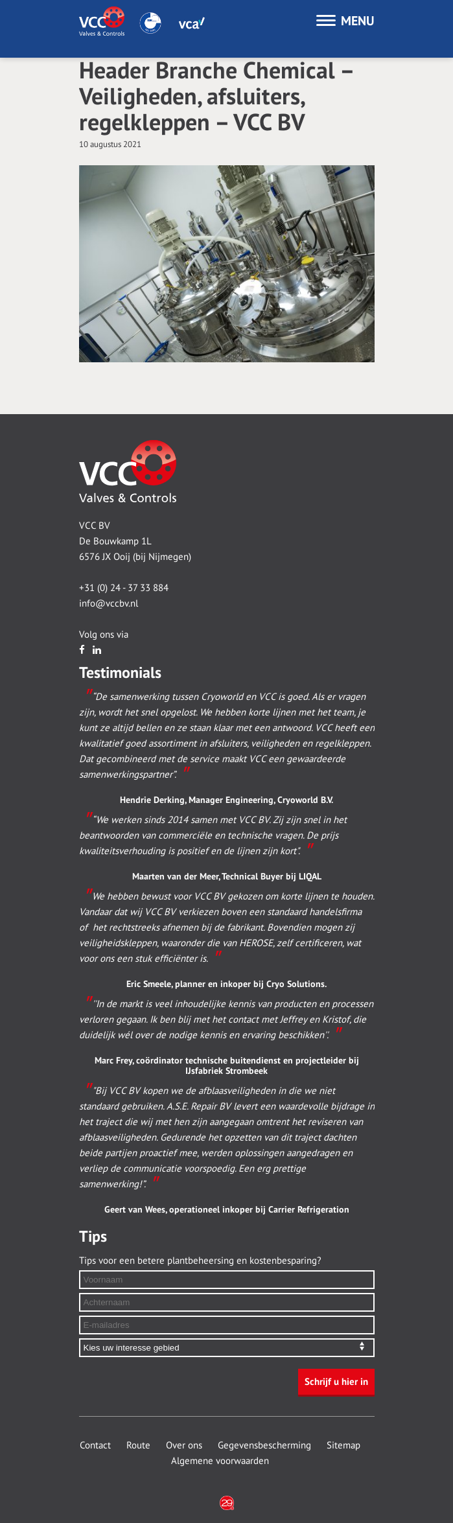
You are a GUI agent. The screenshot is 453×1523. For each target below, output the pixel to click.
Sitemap (343, 1445)
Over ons (184, 1445)
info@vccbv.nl (108, 603)
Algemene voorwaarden (220, 1461)
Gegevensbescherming (264, 1445)
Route (138, 1445)
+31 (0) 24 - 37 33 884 (123, 588)
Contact (95, 1445)
